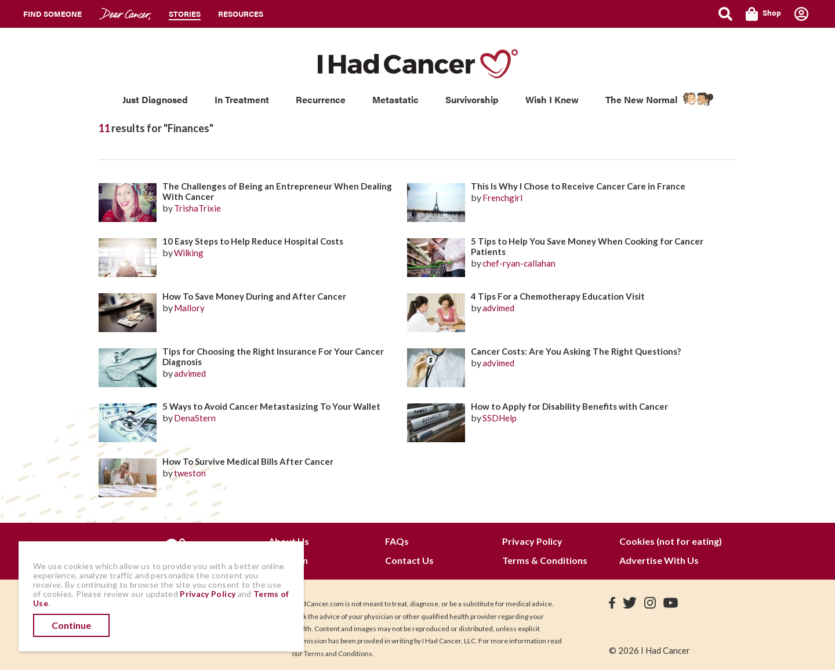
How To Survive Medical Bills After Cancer (247, 461)
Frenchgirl (502, 197)
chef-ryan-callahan (519, 263)
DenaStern (195, 418)
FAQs (397, 541)
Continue (71, 625)
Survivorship (472, 99)
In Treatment (242, 99)
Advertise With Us (659, 560)
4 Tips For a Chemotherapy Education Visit (558, 296)
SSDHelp (499, 418)
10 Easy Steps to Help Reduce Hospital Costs (252, 241)
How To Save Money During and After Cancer (254, 296)
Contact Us (409, 560)
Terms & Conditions (544, 560)
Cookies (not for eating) (670, 541)
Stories (185, 13)
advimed (498, 308)
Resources (240, 13)
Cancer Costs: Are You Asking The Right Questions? (576, 351)
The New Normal (641, 99)
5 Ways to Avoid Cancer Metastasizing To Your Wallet (271, 406)
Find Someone (52, 13)
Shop (763, 14)
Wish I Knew (552, 99)
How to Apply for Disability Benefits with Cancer (569, 406)
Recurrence (321, 99)
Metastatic (395, 99)
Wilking (189, 252)
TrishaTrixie (197, 208)
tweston (190, 473)
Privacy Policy (532, 541)
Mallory (189, 308)
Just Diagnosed (155, 99)
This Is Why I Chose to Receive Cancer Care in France (578, 186)
